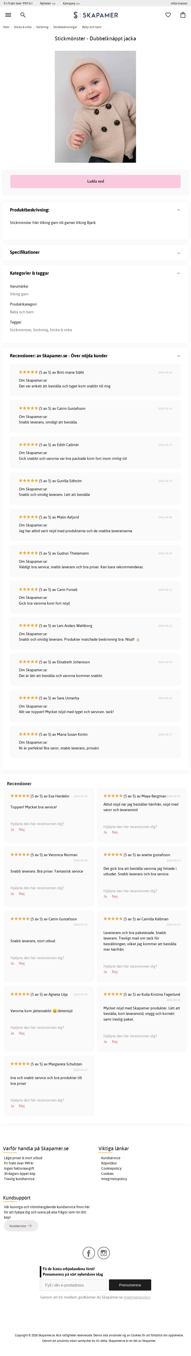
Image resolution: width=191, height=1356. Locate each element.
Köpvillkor (109, 1163)
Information (179, 3)
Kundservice (110, 1158)
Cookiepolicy (111, 1168)
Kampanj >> (71, 3)
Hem (6, 27)
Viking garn (19, 294)
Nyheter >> (47, 3)
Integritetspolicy (114, 1179)
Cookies (107, 1173)
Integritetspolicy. (137, 1297)
